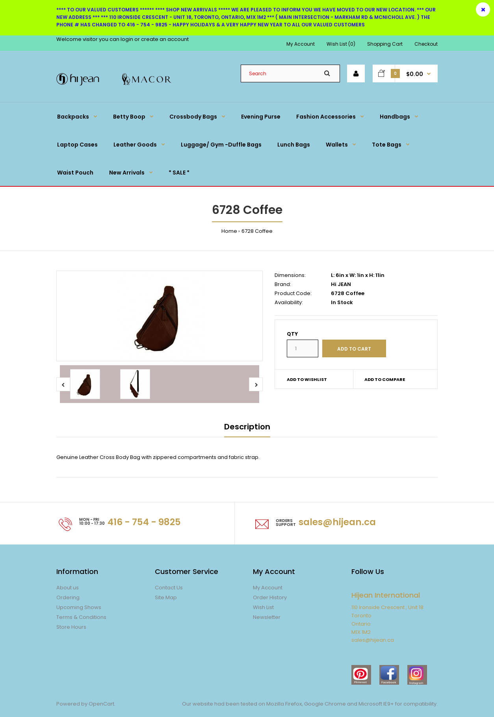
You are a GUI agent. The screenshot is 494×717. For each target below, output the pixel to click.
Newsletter (266, 617)
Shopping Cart (385, 44)
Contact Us (169, 587)
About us (67, 587)
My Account (300, 44)
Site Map (166, 597)
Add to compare (384, 379)
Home (229, 231)
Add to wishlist (307, 379)
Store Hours (71, 627)
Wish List (263, 607)
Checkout (426, 44)
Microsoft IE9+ (376, 704)
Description (247, 426)
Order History (270, 597)
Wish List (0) (341, 44)
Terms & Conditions (81, 617)
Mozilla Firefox (284, 704)
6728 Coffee (257, 231)
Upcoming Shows (78, 607)
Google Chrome (324, 704)
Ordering (68, 597)
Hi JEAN (341, 284)
